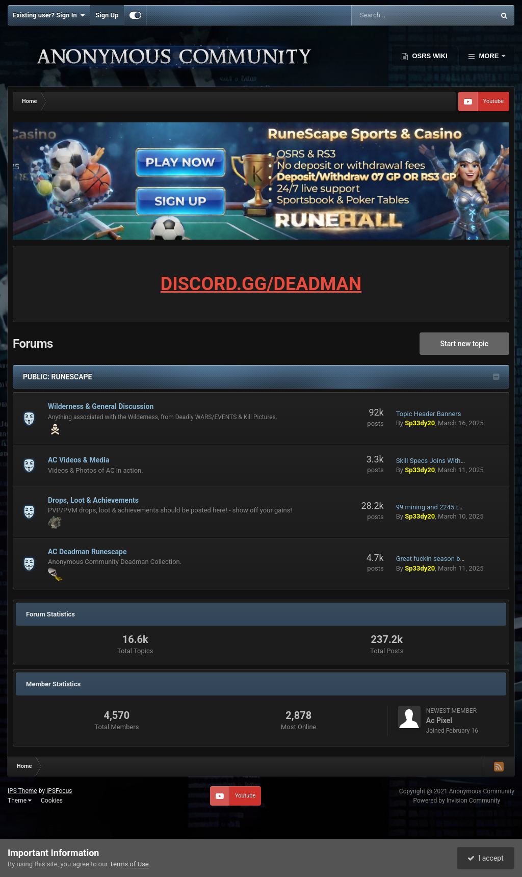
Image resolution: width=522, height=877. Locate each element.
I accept (485, 858)
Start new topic (464, 344)
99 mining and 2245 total (432, 507)
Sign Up (106, 15)
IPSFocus (59, 790)
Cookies (52, 800)
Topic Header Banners (428, 414)
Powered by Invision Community (457, 800)
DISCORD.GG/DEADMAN (261, 284)
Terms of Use (129, 864)
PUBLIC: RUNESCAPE (57, 377)
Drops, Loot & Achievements (93, 500)
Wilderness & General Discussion (100, 406)
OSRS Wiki (429, 56)
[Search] (397, 15)
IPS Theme (22, 790)
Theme (20, 800)
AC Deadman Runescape (87, 552)
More (489, 56)
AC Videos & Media (78, 460)
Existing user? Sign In (49, 15)
